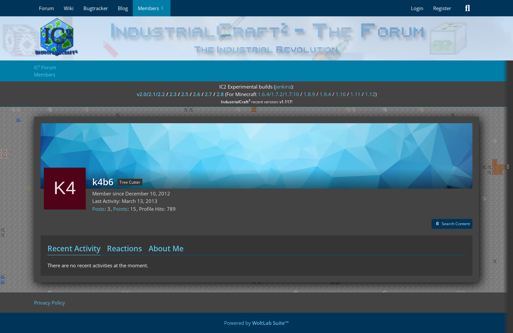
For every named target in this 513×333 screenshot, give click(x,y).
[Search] (467, 8)
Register (442, 8)
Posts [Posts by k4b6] (98, 209)
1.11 (355, 94)
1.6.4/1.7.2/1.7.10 (278, 94)
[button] (452, 224)
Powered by (256, 323)
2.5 (184, 94)
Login (417, 8)
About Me (166, 248)
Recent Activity (73, 248)
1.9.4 (325, 94)
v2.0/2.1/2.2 (151, 94)
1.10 (341, 94)
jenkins (283, 86)
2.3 (173, 94)
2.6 (196, 94)
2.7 (208, 94)
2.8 (220, 94)
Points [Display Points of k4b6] (120, 209)
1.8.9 (309, 94)
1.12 (370, 94)
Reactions (124, 248)
